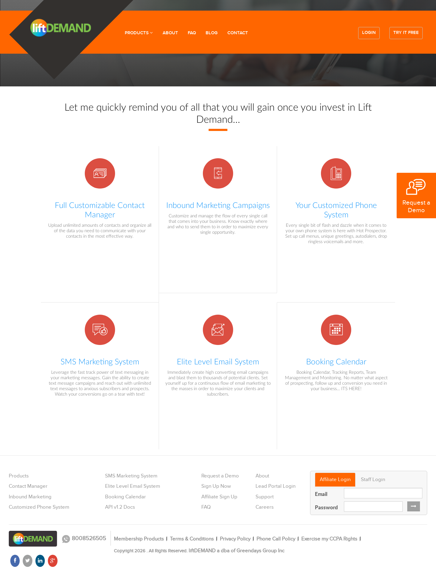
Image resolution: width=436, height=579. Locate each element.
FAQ (192, 33)
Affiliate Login (335, 480)
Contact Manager (28, 486)
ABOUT (170, 33)
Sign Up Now (216, 486)
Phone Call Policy (275, 539)
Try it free (406, 32)
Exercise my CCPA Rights (329, 539)
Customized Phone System (39, 507)
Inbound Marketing (30, 497)
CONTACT (237, 33)
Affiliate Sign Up (219, 497)
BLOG (212, 33)
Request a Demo (220, 476)
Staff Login (373, 480)
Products (19, 476)
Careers (265, 507)
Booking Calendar (125, 497)
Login (369, 32)
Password (326, 507)
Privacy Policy (235, 539)
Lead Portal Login (276, 486)
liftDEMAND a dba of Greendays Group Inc (236, 551)
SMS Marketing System (131, 476)
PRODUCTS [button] (139, 33)
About (262, 476)
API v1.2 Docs (120, 507)
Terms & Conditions (192, 539)
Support (265, 497)
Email (321, 493)
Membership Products (139, 539)
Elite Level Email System (132, 486)
